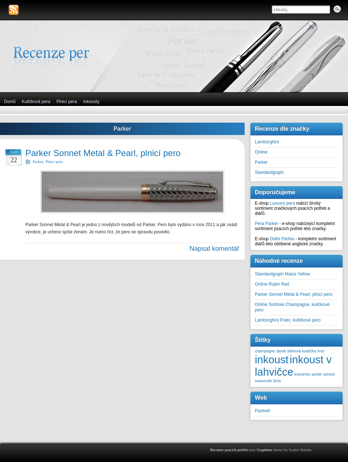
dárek (281, 351)
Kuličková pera (36, 101)
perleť (317, 374)
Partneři (262, 410)
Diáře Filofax (282, 238)
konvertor (302, 374)
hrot (321, 351)
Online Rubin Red (272, 284)
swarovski (263, 381)
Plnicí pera (67, 101)
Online (261, 152)
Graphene (264, 449)
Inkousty (91, 101)
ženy (277, 381)
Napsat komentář (214, 248)
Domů (10, 101)
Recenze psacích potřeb (229, 449)
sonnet (329, 374)
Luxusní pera (282, 203)
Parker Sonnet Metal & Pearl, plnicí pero (103, 153)
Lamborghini (267, 141)
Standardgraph (269, 172)
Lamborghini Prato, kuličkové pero (287, 320)
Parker (38, 161)
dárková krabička (301, 351)
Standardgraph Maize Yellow (282, 274)
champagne (265, 351)
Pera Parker (266, 223)
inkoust (272, 359)
